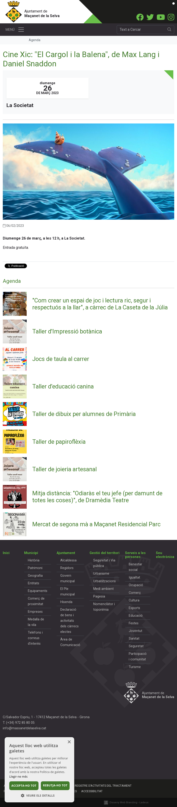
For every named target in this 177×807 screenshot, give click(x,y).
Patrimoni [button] (35, 568)
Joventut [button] (135, 631)
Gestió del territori (104, 553)
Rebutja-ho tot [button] (55, 785)
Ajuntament (66, 553)
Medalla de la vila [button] (36, 622)
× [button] (69, 742)
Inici (6, 553)
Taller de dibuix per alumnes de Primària (84, 413)
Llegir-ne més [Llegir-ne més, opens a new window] (18, 777)
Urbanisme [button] (101, 574)
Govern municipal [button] (67, 578)
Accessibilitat (92, 791)
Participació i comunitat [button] (138, 656)
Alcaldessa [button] (68, 560)
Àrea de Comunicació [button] (70, 642)
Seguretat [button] (136, 646)
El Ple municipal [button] (67, 591)
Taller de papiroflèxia (59, 441)
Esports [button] (134, 608)
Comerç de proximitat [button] (36, 601)
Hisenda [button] (66, 602)
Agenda (12, 281)
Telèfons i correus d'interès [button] (35, 638)
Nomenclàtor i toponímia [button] (104, 607)
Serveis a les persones (135, 555)
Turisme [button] (135, 667)
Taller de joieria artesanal (64, 469)
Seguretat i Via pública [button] (104, 563)
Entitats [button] (33, 583)
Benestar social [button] (135, 567)
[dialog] (39, 769)
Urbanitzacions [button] (104, 581)
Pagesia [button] (99, 596)
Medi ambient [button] (103, 589)
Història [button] (33, 560)
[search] (169, 29)
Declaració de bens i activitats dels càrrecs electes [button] (69, 621)
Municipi (31, 553)
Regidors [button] (67, 568)
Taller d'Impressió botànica (67, 331)
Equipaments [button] (37, 591)
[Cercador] (141, 29)
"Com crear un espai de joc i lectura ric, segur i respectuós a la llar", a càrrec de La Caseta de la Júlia (100, 304)
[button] (39, 795)
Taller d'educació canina (63, 386)
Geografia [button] (35, 576)
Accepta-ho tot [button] (23, 786)
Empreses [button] (35, 612)
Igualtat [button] (134, 577)
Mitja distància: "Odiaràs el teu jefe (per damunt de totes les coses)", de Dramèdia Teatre (97, 497)
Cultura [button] (134, 600)
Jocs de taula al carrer (60, 358)
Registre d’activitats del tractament (103, 785)
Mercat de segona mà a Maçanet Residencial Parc (96, 524)
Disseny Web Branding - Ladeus (128, 802)
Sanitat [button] (134, 639)
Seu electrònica (165, 555)
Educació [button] (136, 616)
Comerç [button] (135, 593)
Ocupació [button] (136, 585)
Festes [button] (133, 623)
